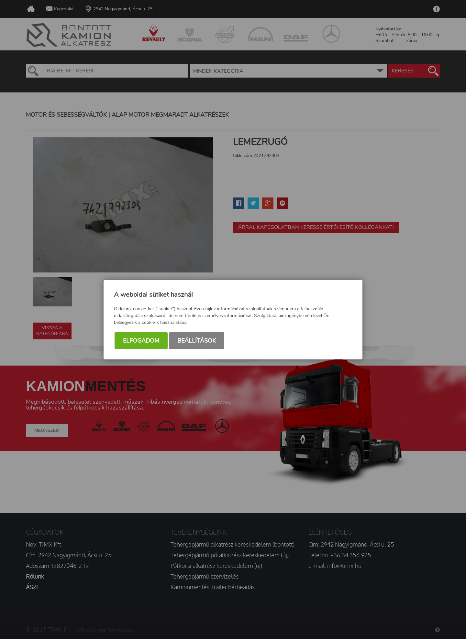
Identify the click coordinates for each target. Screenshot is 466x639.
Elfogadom (141, 341)
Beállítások (196, 341)
